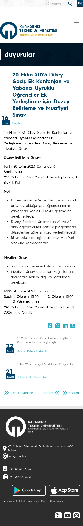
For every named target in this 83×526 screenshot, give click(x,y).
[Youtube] (67, 515)
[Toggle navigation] (77, 20)
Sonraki (74, 392)
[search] (71, 3)
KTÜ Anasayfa (52, 3)
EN (80, 3)
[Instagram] (76, 515)
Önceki (48, 392)
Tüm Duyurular (21, 392)
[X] (58, 515)
